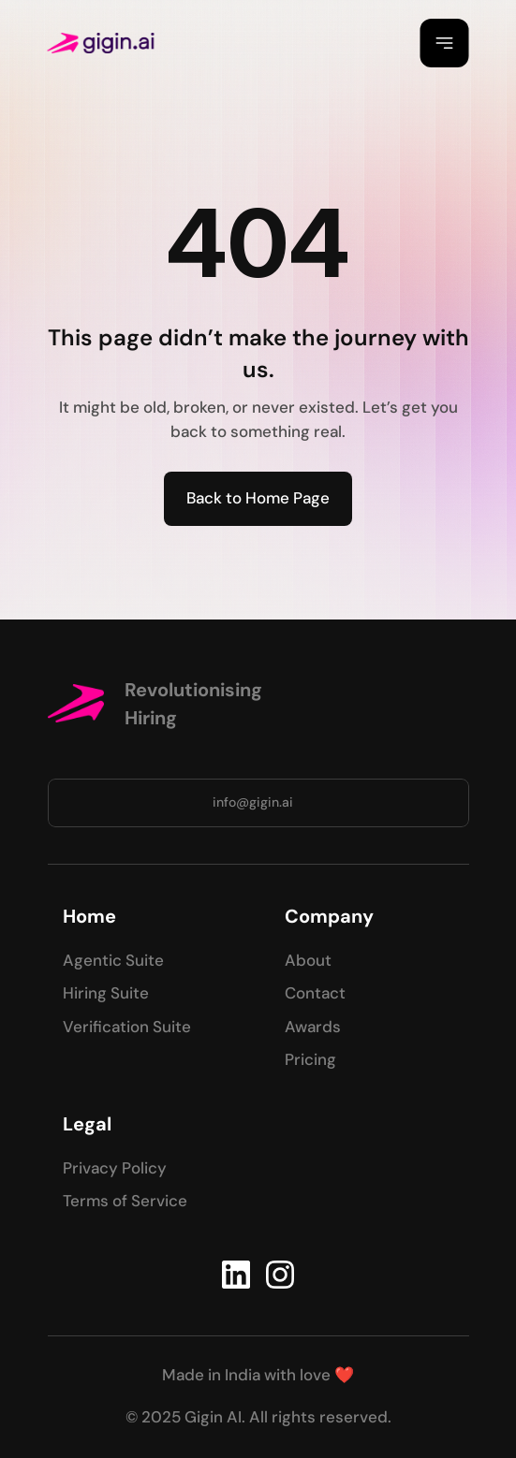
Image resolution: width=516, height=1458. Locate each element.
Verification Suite (127, 1026)
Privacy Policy (115, 1168)
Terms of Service (125, 1200)
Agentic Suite (113, 960)
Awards (313, 1026)
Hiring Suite (106, 993)
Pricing (310, 1059)
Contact (315, 993)
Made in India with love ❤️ (258, 1374)
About (308, 960)
